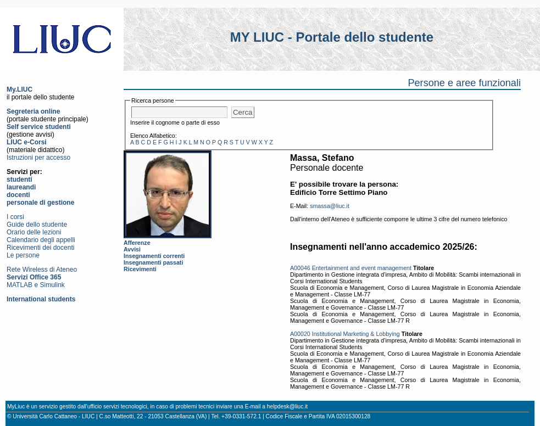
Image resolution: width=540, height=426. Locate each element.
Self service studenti (39, 127)
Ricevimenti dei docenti (40, 247)
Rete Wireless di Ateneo (42, 269)
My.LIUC (19, 89)
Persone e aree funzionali (464, 82)
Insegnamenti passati (153, 262)
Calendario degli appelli (41, 240)
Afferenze (137, 242)
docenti (18, 195)
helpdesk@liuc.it (287, 406)
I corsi (15, 217)
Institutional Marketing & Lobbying (356, 333)
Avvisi (132, 249)
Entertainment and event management (361, 268)
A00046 (300, 268)
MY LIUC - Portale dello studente (331, 37)
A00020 (300, 333)
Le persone (23, 255)
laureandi (21, 187)
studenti (19, 179)
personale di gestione (40, 202)
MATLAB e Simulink (36, 285)
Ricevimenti (140, 269)
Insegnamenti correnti (154, 256)
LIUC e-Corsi (27, 142)
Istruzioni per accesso (38, 157)
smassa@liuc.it (329, 206)
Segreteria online (33, 111)
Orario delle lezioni (34, 232)
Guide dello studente (37, 224)
